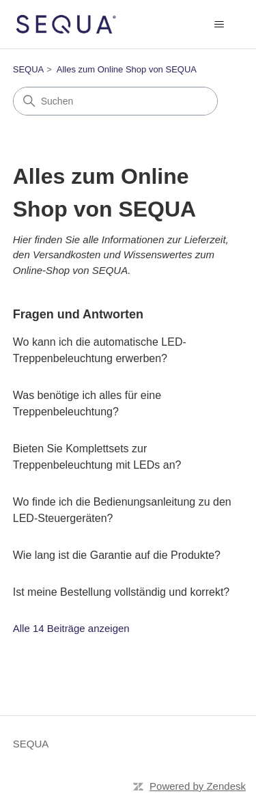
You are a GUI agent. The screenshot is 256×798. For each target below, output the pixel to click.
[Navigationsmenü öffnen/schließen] (219, 25)
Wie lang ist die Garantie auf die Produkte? (117, 555)
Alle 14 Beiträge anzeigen (71, 628)
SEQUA (28, 69)
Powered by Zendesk (198, 786)
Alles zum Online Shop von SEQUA (127, 69)
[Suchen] (115, 101)
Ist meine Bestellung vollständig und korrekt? (121, 592)
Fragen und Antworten (78, 314)
